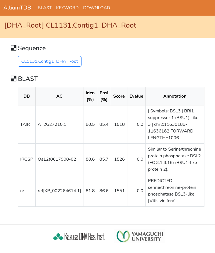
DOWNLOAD (96, 8)
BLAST (45, 8)
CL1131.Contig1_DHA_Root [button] (49, 61)
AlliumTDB (17, 7)
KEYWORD (67, 8)
